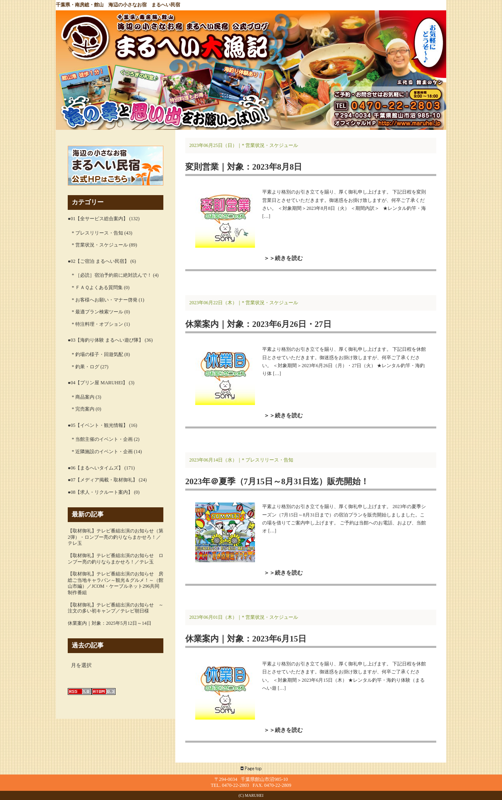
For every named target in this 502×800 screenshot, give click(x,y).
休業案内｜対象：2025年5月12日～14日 (109, 623)
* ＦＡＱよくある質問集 (97, 287)
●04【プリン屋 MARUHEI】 (97, 382)
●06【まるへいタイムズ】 (95, 468)
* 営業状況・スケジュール (100, 245)
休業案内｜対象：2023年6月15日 (245, 638)
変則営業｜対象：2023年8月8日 (243, 166)
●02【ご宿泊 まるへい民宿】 (98, 261)
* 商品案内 (83, 397)
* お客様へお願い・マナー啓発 (104, 300)
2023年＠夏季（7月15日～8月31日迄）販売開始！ (277, 481)
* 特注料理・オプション (97, 324)
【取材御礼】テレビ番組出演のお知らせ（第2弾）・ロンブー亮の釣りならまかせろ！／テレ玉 (115, 537)
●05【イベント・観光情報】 (98, 425)
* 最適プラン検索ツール (97, 312)
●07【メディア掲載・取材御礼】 (102, 480)
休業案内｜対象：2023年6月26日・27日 (258, 324)
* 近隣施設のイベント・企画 (102, 451)
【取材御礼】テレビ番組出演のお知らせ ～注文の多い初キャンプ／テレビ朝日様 (115, 608)
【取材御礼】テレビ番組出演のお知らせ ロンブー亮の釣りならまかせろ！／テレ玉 (115, 559)
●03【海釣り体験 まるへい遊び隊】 (105, 340)
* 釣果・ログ (85, 367)
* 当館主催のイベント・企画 (102, 439)
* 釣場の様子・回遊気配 (97, 354)
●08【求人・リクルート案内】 (100, 492)
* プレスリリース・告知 (97, 233)
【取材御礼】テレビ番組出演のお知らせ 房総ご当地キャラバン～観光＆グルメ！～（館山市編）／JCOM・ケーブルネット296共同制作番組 (115, 583)
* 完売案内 (83, 409)
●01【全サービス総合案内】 (98, 218)
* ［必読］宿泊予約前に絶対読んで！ (112, 275)
